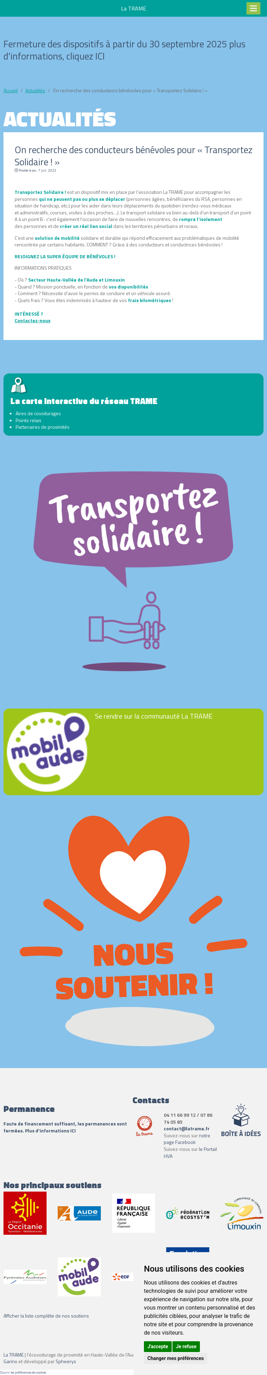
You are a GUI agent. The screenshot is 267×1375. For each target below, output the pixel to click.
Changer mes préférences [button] (175, 1358)
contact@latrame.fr (187, 1128)
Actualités (35, 90)
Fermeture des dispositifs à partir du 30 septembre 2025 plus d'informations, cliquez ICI (124, 50)
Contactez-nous (32, 320)
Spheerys (66, 1361)
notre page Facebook (187, 1139)
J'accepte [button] (157, 1346)
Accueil (10, 90)
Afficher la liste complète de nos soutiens (46, 1315)
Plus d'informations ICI (51, 1130)
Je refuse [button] (186, 1346)
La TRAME (13, 1354)
